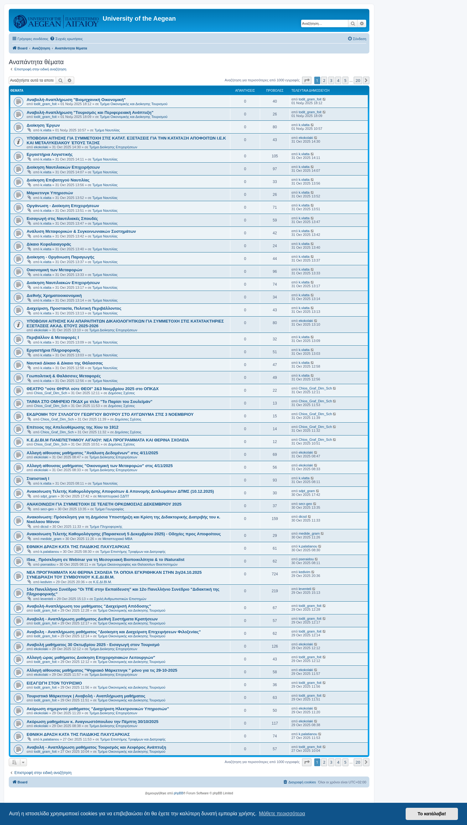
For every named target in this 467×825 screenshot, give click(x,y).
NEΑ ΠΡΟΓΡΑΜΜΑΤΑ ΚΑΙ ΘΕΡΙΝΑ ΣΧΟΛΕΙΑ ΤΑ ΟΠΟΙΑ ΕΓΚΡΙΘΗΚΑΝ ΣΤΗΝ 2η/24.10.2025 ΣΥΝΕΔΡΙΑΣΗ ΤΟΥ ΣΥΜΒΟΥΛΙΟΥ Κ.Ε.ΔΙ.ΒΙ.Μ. (114, 574)
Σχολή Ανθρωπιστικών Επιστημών (120, 599)
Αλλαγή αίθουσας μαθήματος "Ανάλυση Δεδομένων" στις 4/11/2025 (92, 453)
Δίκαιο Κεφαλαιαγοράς (49, 244)
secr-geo (47, 509)
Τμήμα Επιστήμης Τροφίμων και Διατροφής (133, 551)
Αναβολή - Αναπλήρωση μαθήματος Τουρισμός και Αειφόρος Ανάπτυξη (96, 747)
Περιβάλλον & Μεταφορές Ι (53, 337)
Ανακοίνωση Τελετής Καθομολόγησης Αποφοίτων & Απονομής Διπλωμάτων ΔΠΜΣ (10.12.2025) (120, 491)
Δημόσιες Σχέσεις (121, 393)
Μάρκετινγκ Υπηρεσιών (50, 193)
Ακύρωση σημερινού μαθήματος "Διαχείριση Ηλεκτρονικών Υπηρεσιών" (98, 708)
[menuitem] (66, 39)
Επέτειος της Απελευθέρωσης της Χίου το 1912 (72, 427)
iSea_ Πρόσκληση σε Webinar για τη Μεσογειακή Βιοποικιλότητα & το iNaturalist (105, 559)
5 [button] (345, 80)
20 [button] (358, 80)
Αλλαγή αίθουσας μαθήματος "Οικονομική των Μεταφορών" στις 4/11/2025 (100, 465)
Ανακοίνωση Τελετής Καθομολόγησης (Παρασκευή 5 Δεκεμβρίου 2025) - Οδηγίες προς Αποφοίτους (124, 534)
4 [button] (338, 80)
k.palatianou (49, 551)
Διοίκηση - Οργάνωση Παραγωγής (61, 257)
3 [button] (331, 80)
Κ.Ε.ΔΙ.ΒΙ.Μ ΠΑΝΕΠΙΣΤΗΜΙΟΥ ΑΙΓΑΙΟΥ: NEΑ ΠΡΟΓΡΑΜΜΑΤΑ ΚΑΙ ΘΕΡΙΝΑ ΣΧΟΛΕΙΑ (108, 440)
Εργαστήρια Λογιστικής (50, 154)
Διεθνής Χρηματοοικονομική (54, 295)
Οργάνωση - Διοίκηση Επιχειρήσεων (63, 205)
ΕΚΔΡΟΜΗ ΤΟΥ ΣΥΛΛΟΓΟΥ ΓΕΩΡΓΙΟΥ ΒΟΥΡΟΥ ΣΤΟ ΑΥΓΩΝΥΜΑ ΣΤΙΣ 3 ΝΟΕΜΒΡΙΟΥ (110, 414)
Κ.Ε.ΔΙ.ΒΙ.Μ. (102, 582)
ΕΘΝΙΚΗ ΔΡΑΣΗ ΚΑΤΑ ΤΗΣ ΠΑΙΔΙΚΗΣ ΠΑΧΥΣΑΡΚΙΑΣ (78, 546)
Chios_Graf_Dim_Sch (50, 393)
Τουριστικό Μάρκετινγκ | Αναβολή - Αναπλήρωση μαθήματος (86, 696)
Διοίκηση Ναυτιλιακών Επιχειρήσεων (63, 167)
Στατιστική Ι (38, 478)
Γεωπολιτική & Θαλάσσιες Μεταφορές (64, 376)
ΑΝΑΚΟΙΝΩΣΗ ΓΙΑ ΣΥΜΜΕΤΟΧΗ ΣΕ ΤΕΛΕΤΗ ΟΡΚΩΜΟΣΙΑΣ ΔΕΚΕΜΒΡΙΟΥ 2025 (104, 504)
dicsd (44, 526)
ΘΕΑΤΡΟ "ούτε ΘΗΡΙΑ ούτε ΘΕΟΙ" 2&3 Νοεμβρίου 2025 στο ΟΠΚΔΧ (93, 388)
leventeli (46, 599)
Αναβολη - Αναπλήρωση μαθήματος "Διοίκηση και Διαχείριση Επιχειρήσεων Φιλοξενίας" (114, 631)
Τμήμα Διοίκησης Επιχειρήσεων (113, 147)
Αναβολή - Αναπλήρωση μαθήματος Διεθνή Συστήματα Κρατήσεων (92, 619)
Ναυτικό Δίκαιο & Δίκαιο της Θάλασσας (65, 363)
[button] (306, 80)
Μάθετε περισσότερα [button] (282, 813)
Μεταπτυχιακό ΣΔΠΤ (113, 496)
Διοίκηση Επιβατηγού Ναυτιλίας (58, 180)
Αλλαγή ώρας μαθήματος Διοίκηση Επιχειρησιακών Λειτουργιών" (91, 657)
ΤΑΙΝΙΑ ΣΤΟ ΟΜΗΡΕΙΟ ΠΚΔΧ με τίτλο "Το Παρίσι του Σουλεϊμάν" (89, 401)
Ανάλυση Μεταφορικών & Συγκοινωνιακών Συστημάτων (81, 231)
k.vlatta (45, 130)
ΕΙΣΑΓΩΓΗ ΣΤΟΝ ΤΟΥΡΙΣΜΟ (54, 683)
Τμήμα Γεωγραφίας (109, 509)
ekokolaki (41, 147)
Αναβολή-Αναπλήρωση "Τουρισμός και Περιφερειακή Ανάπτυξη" (90, 112)
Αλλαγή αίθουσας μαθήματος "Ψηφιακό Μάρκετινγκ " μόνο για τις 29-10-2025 (102, 670)
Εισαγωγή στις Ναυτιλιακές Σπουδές (62, 218)
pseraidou (47, 564)
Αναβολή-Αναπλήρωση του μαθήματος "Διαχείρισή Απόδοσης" (89, 606)
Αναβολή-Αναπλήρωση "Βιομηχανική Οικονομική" (76, 99)
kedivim (46, 582)
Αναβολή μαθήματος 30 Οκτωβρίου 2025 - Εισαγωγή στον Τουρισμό (93, 644)
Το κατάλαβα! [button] (432, 813)
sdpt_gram (48, 496)
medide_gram (50, 539)
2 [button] (324, 80)
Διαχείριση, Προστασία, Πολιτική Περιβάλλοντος (74, 308)
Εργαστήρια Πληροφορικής (53, 350)
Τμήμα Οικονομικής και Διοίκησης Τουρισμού (133, 104)
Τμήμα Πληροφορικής (106, 526)
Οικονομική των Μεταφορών (54, 269)
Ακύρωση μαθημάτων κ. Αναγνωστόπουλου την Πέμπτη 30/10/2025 (92, 721)
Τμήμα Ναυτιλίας (107, 130)
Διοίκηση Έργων (43, 125)
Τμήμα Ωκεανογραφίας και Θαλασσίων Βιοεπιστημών (137, 564)
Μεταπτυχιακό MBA (117, 539)
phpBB (178, 793)
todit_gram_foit (45, 104)
